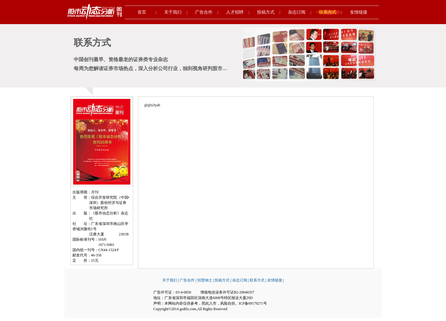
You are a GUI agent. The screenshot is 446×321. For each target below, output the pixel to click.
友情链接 (358, 12)
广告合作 (203, 12)
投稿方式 (265, 12)
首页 (142, 12)
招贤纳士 (204, 280)
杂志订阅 (296, 12)
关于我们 (172, 12)
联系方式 (327, 12)
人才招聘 (234, 12)
